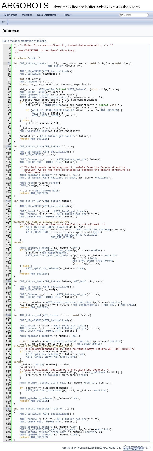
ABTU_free (39, 113)
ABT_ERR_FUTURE (62, 237)
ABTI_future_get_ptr (71, 159)
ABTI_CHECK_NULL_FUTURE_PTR (40, 162)
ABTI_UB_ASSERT (30, 71)
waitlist (102, 177)
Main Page (10, 14)
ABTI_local (27, 211)
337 (7, 408)
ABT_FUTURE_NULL (47, 190)
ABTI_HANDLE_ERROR (45, 115)
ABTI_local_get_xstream (93, 229)
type (96, 232)
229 (7, 281)
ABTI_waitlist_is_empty (60, 177)
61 (7, 63)
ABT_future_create (33, 63)
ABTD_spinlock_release (42, 268)
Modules (27, 14)
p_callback (97, 372)
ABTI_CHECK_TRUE (37, 232)
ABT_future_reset (32, 408)
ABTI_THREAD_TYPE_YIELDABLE (77, 235)
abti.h (33, 58)
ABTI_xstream (35, 229)
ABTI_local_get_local (69, 211)
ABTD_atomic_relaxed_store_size (43, 97)
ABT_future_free (31, 146)
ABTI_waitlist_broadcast (44, 390)
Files (68, 14)
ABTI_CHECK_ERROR (32, 92)
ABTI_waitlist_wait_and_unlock (48, 255)
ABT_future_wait (31, 201)
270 (7, 315)
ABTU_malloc (47, 89)
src (4, 22)
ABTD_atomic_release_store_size (43, 383)
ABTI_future (28, 81)
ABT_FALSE (128, 305)
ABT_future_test (31, 281)
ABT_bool (80, 281)
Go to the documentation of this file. (24, 41)
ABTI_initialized (55, 71)
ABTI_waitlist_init (34, 131)
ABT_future (55, 66)
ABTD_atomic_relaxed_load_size (48, 250)
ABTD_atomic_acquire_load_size (68, 302)
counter (95, 250)
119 (7, 146)
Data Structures (48, 14)
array (55, 183)
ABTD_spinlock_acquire (36, 175)
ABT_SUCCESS (109, 110)
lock (74, 175)
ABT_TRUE (110, 305)
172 (7, 201)
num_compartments (53, 253)
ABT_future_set (30, 315)
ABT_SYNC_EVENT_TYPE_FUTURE (93, 261)
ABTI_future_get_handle (57, 136)
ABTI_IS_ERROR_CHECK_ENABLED (53, 110)
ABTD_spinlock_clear (34, 94)
